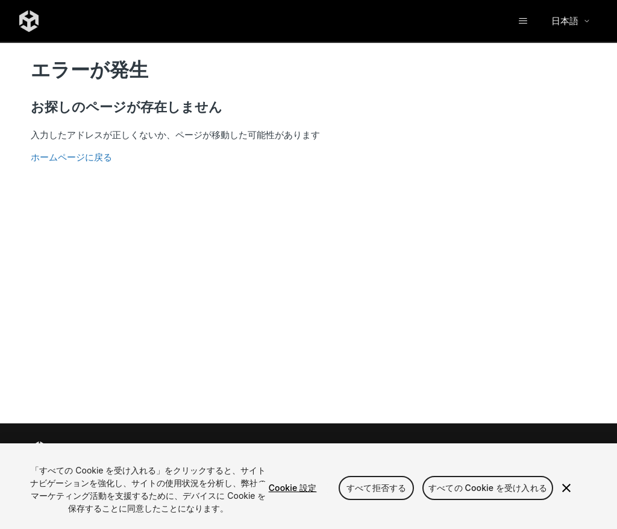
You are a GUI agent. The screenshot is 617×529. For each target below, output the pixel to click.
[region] (308, 486)
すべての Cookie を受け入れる (487, 488)
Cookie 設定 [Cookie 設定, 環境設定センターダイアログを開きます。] (293, 488)
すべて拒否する (376, 488)
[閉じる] (566, 488)
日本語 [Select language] (570, 21)
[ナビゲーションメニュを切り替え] (522, 21)
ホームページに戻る (71, 157)
